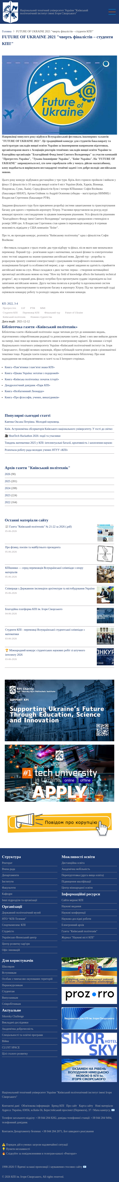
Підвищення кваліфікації (76, 881)
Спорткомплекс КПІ (14, 924)
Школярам (8, 966)
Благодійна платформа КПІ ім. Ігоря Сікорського (33, 609)
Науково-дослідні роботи (76, 918)
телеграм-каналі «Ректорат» (60, 1153)
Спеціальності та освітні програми (22, 1035)
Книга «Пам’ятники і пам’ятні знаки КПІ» (30, 367)
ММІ (42, 308)
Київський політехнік (14, 317)
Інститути (8, 881)
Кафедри (7, 893)
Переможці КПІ (31, 312)
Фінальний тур (52, 312)
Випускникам (10, 997)
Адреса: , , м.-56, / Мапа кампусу (56, 1110)
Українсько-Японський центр (19, 937)
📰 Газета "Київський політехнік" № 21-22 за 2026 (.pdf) (38, 526)
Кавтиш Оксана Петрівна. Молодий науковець (32, 421)
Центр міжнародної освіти (77, 887)
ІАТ (23, 308)
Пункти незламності (18, 1149)
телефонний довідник (15, 1122)
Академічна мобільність (76, 869)
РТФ (32, 308)
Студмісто (8, 931)
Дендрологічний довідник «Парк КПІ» (27, 385)
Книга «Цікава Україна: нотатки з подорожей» (32, 373)
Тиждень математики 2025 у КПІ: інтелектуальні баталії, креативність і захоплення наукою (58, 442)
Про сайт (71, 1105)
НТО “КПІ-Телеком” (14, 918)
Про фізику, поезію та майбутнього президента (32, 547)
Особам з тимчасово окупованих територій (27, 978)
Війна (5, 1041)
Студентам (8, 991)
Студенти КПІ (10, 312)
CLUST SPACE (11, 1047)
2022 (7, 502)
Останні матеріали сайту (26, 520)
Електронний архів (73, 924)
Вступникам (9, 972)
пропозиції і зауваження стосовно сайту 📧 (60, 1166)
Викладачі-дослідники (15, 1022)
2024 (7, 488)
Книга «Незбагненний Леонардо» (24, 391)
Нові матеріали (104, 1105)
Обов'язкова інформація (35, 1105)
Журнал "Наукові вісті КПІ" (78, 937)
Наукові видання (71, 906)
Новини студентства (41, 317)
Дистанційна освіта (73, 862)
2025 (7, 481)
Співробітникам (11, 1003)
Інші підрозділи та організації (19, 900)
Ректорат (7, 862)
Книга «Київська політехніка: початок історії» (32, 379)
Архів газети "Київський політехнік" (37, 468)
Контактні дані (10, 1105)
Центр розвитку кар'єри (16, 943)
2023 (7, 495)
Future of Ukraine (74, 312)
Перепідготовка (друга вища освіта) (83, 875)
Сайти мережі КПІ (72, 900)
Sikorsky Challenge (13, 1016)
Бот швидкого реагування (79, 1131)
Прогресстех (9, 308)
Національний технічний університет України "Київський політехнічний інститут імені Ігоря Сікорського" (54, 12)
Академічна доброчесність (17, 1028)
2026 (7, 474)
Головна (6, 31)
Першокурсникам (12, 985)
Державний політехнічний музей (21, 912)
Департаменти (10, 875)
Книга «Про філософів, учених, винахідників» (32, 397)
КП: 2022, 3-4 (10, 303)
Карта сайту (86, 1105)
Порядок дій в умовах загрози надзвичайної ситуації (37, 1144)
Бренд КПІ (58, 1105)
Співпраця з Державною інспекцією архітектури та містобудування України (50, 588)
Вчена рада (8, 869)
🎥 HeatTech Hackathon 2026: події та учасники (32, 435)
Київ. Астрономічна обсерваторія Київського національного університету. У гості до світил (58, 428)
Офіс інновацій (11, 949)
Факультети (9, 887)
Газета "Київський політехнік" (79, 931)
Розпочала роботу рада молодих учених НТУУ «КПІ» (36, 449)
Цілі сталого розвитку (15, 1053)
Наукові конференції (74, 912)
